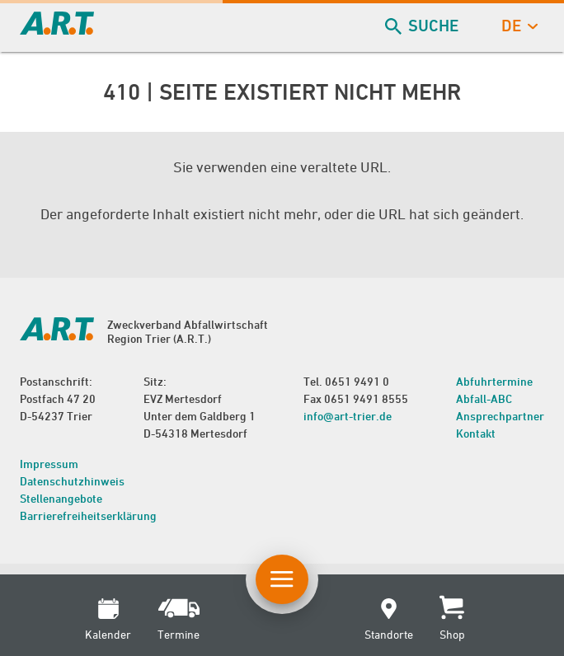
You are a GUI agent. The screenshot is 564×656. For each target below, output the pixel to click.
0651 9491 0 (357, 381)
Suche (423, 26)
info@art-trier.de (347, 416)
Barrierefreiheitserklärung (88, 515)
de (517, 26)
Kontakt (476, 433)
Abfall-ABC (484, 398)
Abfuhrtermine (494, 381)
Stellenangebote (61, 498)
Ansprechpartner (500, 416)
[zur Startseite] (57, 29)
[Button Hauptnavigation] (282, 579)
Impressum (49, 464)
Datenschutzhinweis (72, 481)
